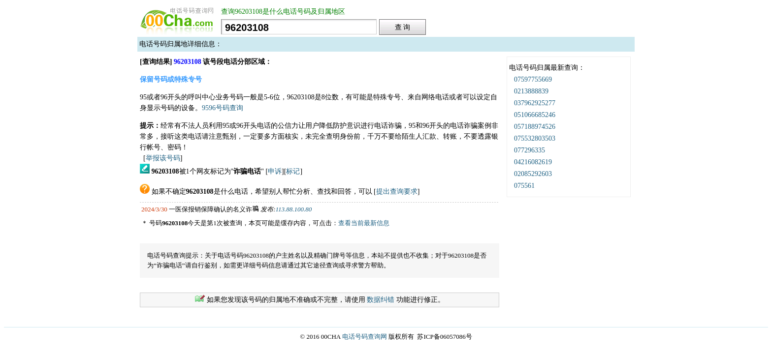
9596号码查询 (222, 108)
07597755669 (533, 79)
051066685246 (534, 114)
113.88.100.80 (294, 209)
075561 (524, 185)
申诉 (275, 171)
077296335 (529, 150)
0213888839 (531, 91)
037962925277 (534, 103)
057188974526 (534, 126)
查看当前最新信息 (363, 223)
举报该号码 (163, 158)
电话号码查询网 (364, 336)
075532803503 (534, 138)
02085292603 (533, 173)
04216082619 (533, 162)
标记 (293, 171)
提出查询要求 (397, 191)
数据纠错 (380, 299)
